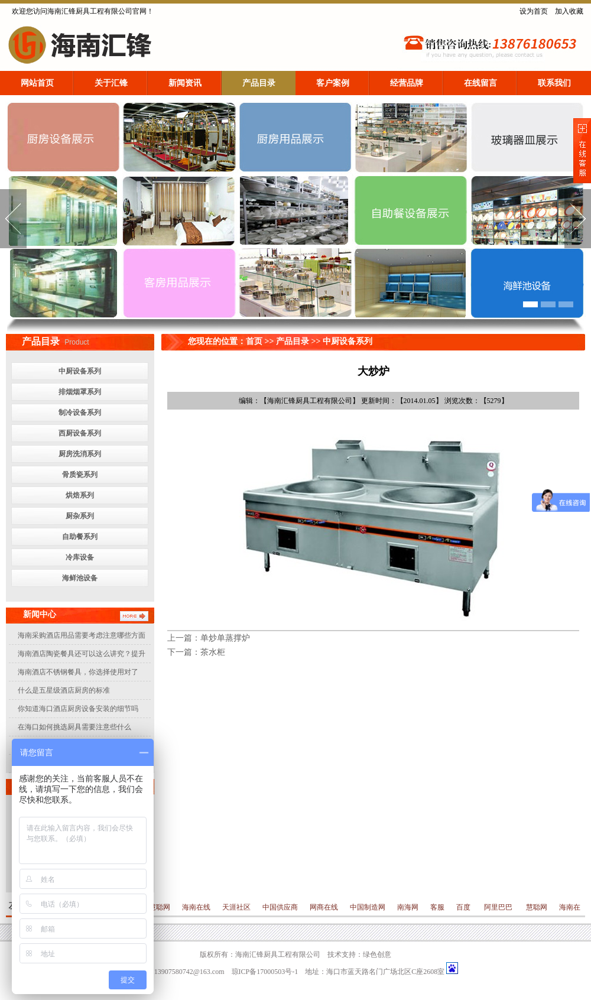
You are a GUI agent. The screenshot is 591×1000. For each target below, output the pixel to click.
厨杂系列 (80, 516)
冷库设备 (80, 557)
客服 (437, 907)
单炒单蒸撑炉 (225, 638)
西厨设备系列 (80, 433)
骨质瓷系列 (80, 474)
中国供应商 (280, 907)
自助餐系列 (80, 537)
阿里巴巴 (498, 907)
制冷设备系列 (80, 412)
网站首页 (37, 83)
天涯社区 (236, 907)
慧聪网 (158, 907)
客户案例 (332, 83)
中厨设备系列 (80, 371)
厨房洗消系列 (80, 454)
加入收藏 (569, 11)
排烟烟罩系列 (80, 392)
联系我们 (554, 83)
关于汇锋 (111, 83)
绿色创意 (377, 954)
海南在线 (196, 907)
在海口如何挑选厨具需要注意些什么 (74, 727)
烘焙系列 (80, 495)
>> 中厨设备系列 (340, 341)
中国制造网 (367, 907)
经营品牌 (406, 83)
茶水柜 (212, 652)
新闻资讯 (185, 83)
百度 (464, 907)
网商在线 (324, 907)
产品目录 (258, 83)
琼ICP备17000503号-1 (265, 971)
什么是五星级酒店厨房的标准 (64, 690)
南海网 (407, 907)
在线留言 (480, 83)
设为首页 (533, 11)
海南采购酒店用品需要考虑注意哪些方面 (81, 635)
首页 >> (261, 341)
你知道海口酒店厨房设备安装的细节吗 (78, 708)
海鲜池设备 (80, 578)
